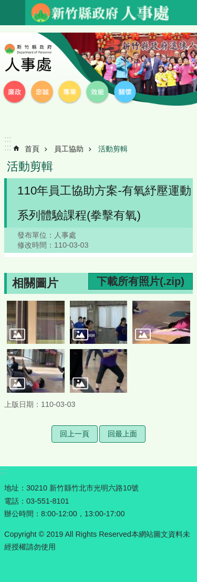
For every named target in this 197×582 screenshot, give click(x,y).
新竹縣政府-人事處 (99, 12)
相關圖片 (35, 283)
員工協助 (69, 149)
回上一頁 (74, 434)
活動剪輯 (113, 149)
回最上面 (122, 434)
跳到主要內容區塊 (5, 5)
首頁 (32, 149)
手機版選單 (12, 12)
